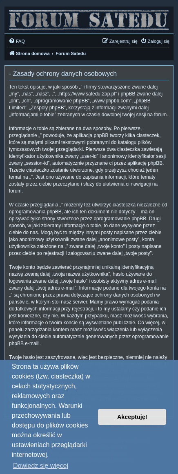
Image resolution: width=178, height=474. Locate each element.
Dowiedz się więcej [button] (40, 465)
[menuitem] (17, 41)
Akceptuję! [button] (132, 417)
